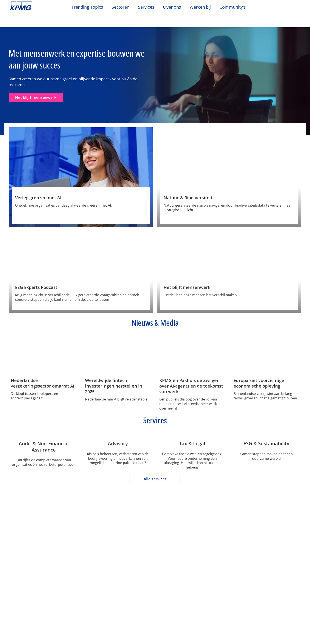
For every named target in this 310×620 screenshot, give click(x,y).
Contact (17, 566)
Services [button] (146, 7)
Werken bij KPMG (25, 581)
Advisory (107, 578)
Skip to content (37, 6)
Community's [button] (232, 7)
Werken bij (202, 7)
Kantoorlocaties (24, 573)
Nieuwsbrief (65, 573)
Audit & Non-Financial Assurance (117, 568)
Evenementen (66, 566)
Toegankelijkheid (108, 534)
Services (107, 558)
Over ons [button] (172, 7)
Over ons (19, 558)
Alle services (155, 516)
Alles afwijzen (237, 605)
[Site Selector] (296, 7)
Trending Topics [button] (87, 7)
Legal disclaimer (25, 534)
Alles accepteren (268, 605)
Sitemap (141, 534)
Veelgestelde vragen (178, 534)
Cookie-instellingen (207, 605)
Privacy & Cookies (67, 534)
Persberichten (66, 581)
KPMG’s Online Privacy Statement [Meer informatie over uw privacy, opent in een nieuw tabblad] (79, 615)
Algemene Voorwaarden (32, 541)
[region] (155, 604)
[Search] (286, 8)
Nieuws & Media (70, 558)
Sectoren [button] (120, 7)
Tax (102, 586)
